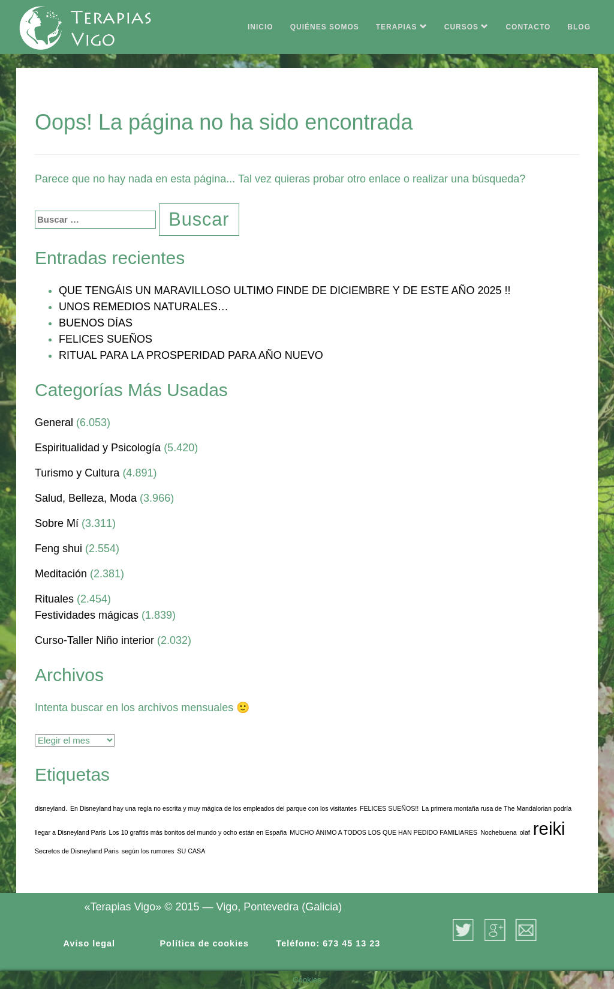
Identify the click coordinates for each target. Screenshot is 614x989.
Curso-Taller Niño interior (94, 640)
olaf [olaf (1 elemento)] (525, 832)
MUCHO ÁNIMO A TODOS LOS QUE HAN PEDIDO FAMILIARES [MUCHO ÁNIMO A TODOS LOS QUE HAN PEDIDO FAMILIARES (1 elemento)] (383, 832)
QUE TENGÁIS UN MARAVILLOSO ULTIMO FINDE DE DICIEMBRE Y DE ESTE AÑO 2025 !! (285, 290)
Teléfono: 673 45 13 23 (328, 943)
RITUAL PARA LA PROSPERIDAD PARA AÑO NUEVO (191, 355)
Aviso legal (89, 943)
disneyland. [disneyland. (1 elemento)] (51, 808)
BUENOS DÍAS (96, 323)
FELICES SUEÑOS (105, 339)
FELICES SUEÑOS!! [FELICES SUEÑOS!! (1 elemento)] (389, 808)
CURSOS (466, 27)
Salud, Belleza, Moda (86, 498)
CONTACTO (527, 27)
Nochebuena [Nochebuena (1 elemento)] (498, 832)
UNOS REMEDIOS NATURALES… (143, 307)
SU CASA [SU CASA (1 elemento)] (191, 851)
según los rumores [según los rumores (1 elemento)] (148, 851)
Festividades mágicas (87, 615)
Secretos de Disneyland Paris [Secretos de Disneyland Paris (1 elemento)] (77, 851)
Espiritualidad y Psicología (98, 448)
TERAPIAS (402, 27)
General (54, 422)
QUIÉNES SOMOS (324, 27)
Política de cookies (204, 943)
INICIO (260, 27)
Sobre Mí (57, 523)
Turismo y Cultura (77, 473)
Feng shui (58, 549)
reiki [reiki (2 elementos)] (549, 828)
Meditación (61, 574)
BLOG (579, 27)
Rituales (54, 599)
